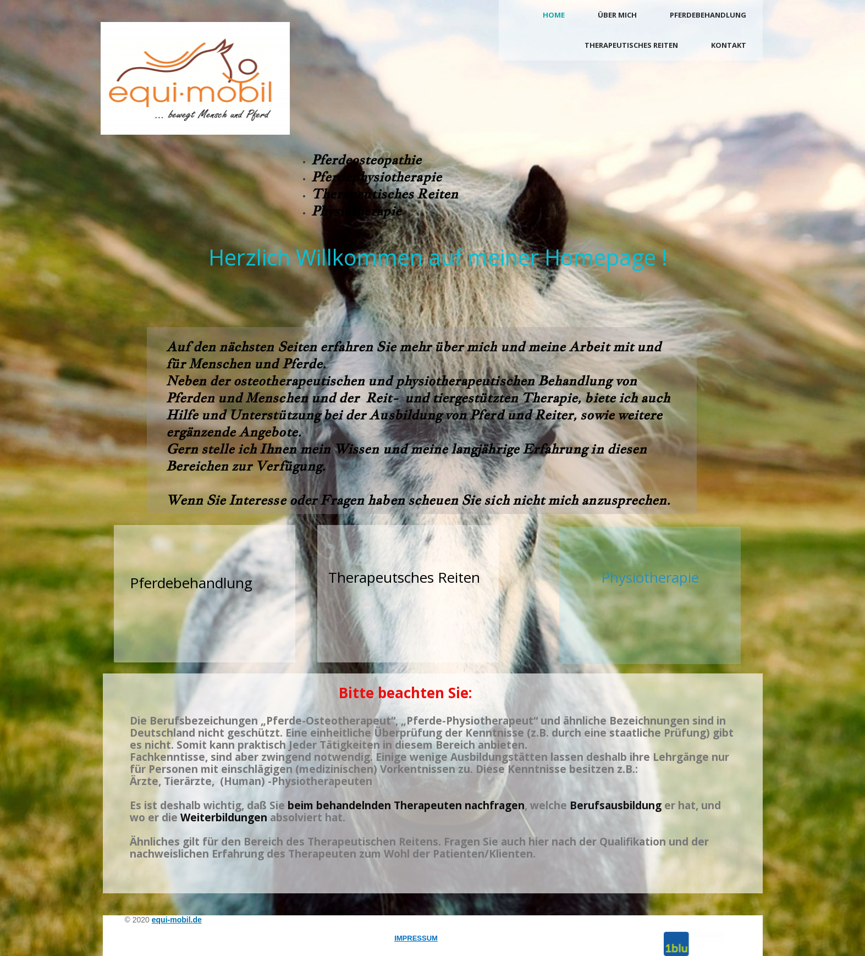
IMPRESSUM (416, 938)
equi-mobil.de (177, 919)
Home (554, 15)
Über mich (617, 15)
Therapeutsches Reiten (404, 577)
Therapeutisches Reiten (631, 45)
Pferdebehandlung (708, 15)
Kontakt (728, 45)
